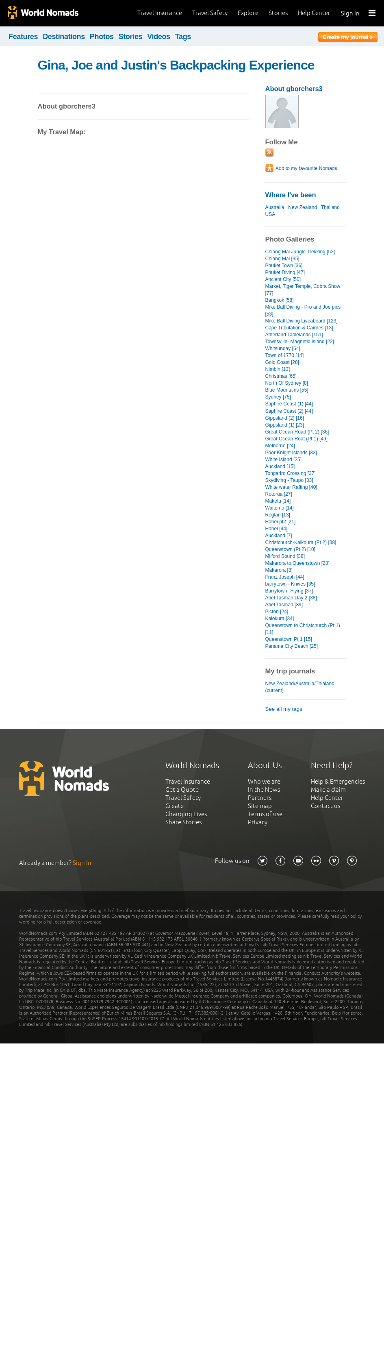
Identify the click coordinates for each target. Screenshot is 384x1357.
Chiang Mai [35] (282, 258)
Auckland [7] (278, 535)
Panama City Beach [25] (291, 646)
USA (270, 214)
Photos (102, 37)
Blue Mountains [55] (286, 390)
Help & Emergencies (338, 781)
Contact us (325, 805)
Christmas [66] (281, 376)
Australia (274, 207)
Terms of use (265, 813)
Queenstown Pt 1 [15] (288, 639)
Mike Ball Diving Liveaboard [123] (301, 321)
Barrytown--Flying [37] (289, 591)
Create (174, 805)
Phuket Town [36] (284, 265)
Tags (183, 37)
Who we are (264, 781)
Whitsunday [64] (282, 348)
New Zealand (302, 207)
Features (23, 37)
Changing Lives (186, 813)
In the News (264, 789)
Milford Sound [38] (285, 556)
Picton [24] (277, 611)
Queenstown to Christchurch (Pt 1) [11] (302, 629)
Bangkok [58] (279, 300)
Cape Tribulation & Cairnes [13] (299, 328)
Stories (278, 12)
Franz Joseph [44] (284, 577)
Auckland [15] (280, 466)
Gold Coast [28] (282, 362)
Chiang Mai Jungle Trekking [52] (300, 252)
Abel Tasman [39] (284, 605)
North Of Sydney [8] (286, 383)
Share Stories (183, 822)
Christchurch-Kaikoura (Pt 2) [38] (300, 542)
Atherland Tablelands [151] (294, 335)
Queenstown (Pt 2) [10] (290, 549)
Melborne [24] (280, 446)
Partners (259, 797)
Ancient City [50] (283, 279)
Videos (158, 37)
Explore (248, 12)
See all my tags (283, 709)
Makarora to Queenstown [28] (297, 563)
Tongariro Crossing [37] (290, 473)
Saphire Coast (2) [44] (289, 411)
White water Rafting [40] (291, 487)
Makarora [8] (279, 570)
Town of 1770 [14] (284, 355)
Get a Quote (182, 789)
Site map (260, 805)
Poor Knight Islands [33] (291, 452)
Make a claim (328, 789)
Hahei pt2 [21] (280, 522)
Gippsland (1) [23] (284, 425)
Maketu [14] (278, 501)
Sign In (350, 13)
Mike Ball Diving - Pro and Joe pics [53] (303, 310)
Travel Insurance (159, 12)
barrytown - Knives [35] (290, 584)
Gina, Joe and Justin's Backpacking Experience (176, 65)
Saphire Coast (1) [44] (289, 404)
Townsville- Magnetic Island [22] (299, 341)
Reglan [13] (277, 515)
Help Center (314, 12)
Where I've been (290, 195)
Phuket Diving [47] (285, 272)
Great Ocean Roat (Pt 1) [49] (296, 439)
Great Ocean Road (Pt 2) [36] (297, 432)
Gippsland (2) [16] (284, 418)
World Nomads (42, 13)
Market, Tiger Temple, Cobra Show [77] (303, 289)
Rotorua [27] (278, 494)
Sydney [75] (278, 397)
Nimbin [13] (277, 369)
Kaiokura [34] (279, 618)
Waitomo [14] (279, 508)
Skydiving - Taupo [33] (289, 480)
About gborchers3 (294, 89)
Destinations (64, 37)
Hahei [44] (276, 528)
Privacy (257, 822)
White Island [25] (283, 459)
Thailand (330, 207)
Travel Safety (210, 12)
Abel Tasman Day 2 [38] (291, 598)
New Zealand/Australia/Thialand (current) (299, 687)
